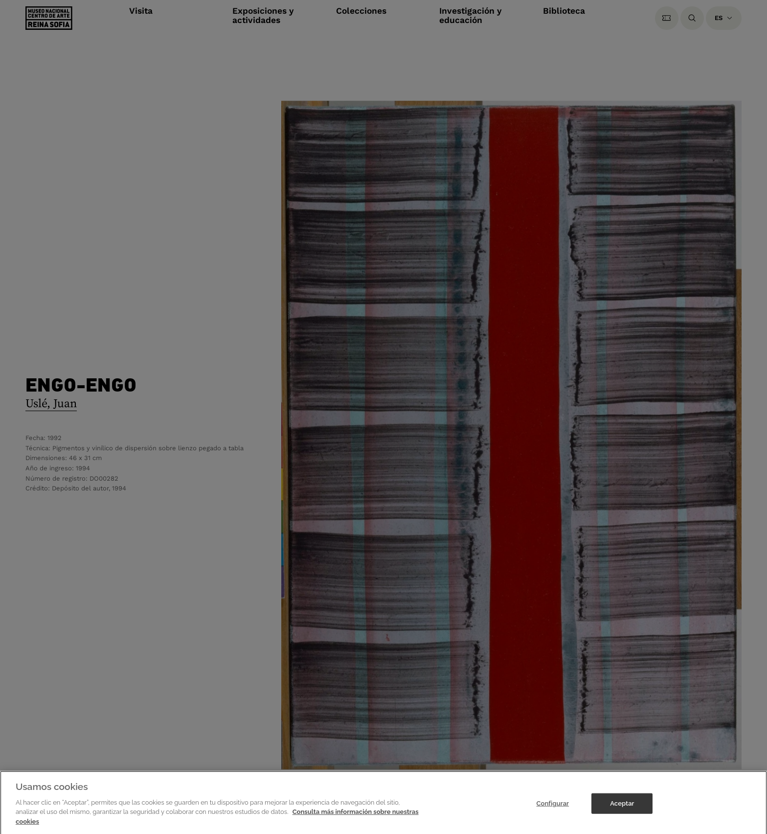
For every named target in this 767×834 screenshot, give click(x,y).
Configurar (552, 807)
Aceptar (622, 807)
